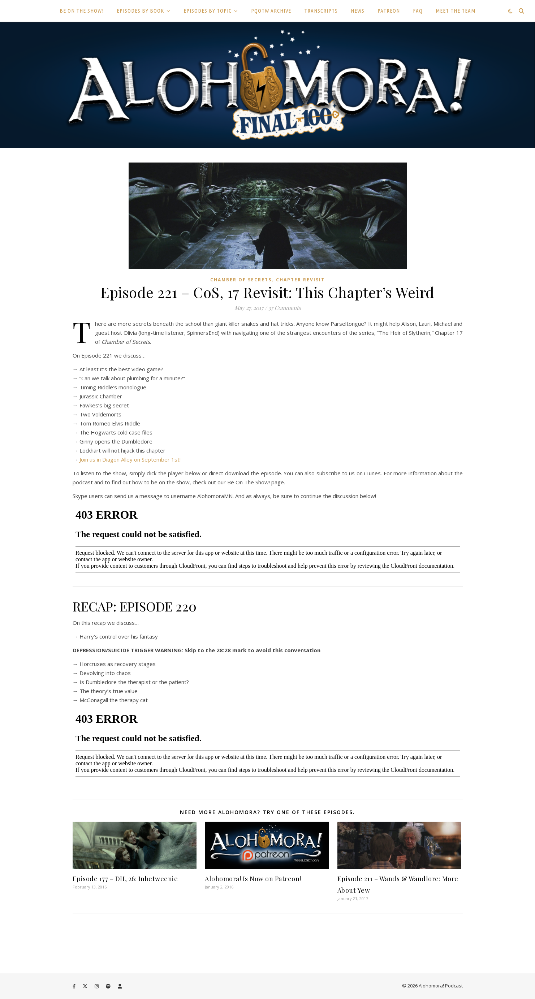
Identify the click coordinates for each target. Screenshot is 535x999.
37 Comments (284, 307)
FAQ (418, 11)
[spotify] (109, 986)
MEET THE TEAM (455, 11)
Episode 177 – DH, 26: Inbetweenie (125, 878)
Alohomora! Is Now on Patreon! (253, 878)
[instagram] (97, 986)
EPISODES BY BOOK (140, 11)
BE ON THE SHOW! (82, 11)
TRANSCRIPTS (321, 11)
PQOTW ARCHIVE (271, 11)
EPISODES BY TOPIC (208, 11)
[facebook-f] (75, 986)
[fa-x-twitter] (86, 986)
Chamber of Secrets (241, 280)
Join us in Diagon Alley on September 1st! (130, 459)
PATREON (388, 11)
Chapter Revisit (300, 280)
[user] (120, 986)
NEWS (357, 11)
